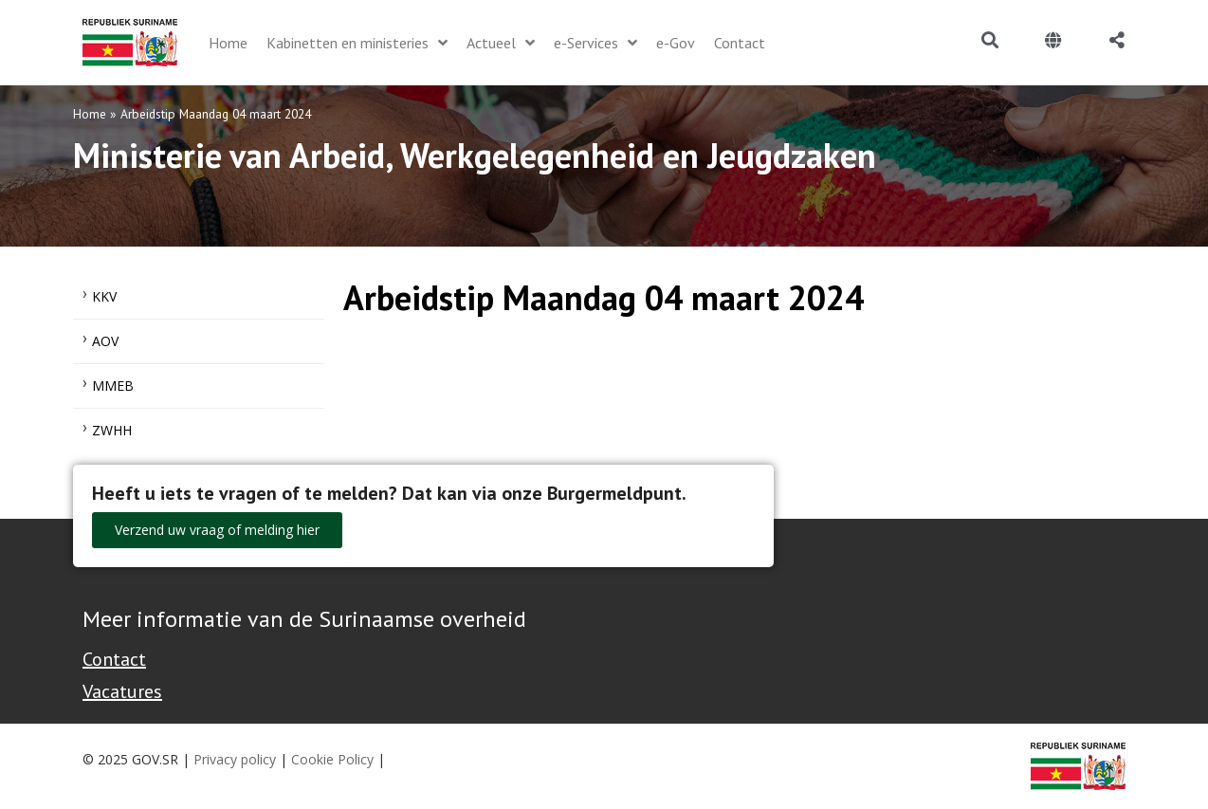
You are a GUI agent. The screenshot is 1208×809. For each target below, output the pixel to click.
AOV (105, 341)
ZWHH (112, 430)
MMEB (113, 386)
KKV (104, 296)
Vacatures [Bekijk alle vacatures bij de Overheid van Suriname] (122, 691)
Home (89, 113)
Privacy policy (234, 759)
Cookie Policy (332, 759)
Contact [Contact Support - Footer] (114, 659)
